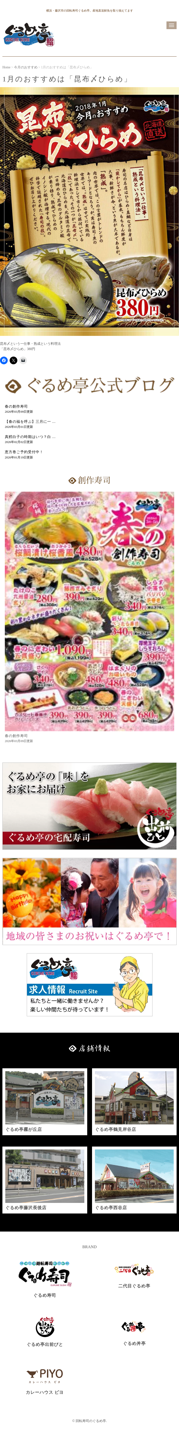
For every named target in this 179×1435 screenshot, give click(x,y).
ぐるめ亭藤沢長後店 (25, 1207)
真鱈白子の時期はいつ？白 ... (30, 437)
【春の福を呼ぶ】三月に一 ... (30, 422)
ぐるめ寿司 (44, 1295)
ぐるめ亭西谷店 (111, 1207)
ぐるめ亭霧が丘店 (23, 1129)
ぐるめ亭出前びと (45, 1344)
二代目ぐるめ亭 (134, 1286)
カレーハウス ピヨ (45, 1392)
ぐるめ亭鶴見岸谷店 (115, 1129)
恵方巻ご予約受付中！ (24, 452)
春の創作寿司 (16, 406)
